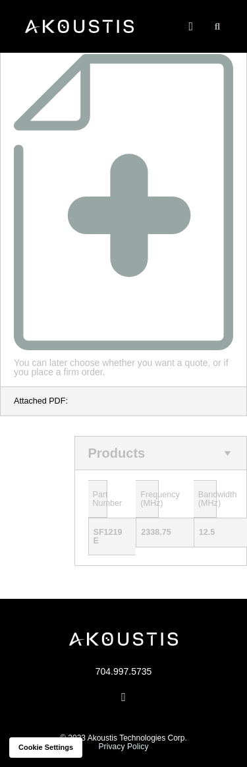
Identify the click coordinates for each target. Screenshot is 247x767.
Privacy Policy (123, 746)
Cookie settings (45, 747)
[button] (191, 27)
